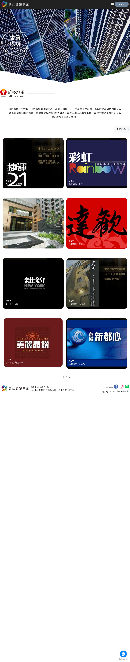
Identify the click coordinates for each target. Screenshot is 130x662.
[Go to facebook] (123, 654)
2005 (71, 361)
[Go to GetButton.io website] (123, 659)
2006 (71, 301)
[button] (112, 4)
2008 (8, 180)
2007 (8, 240)
